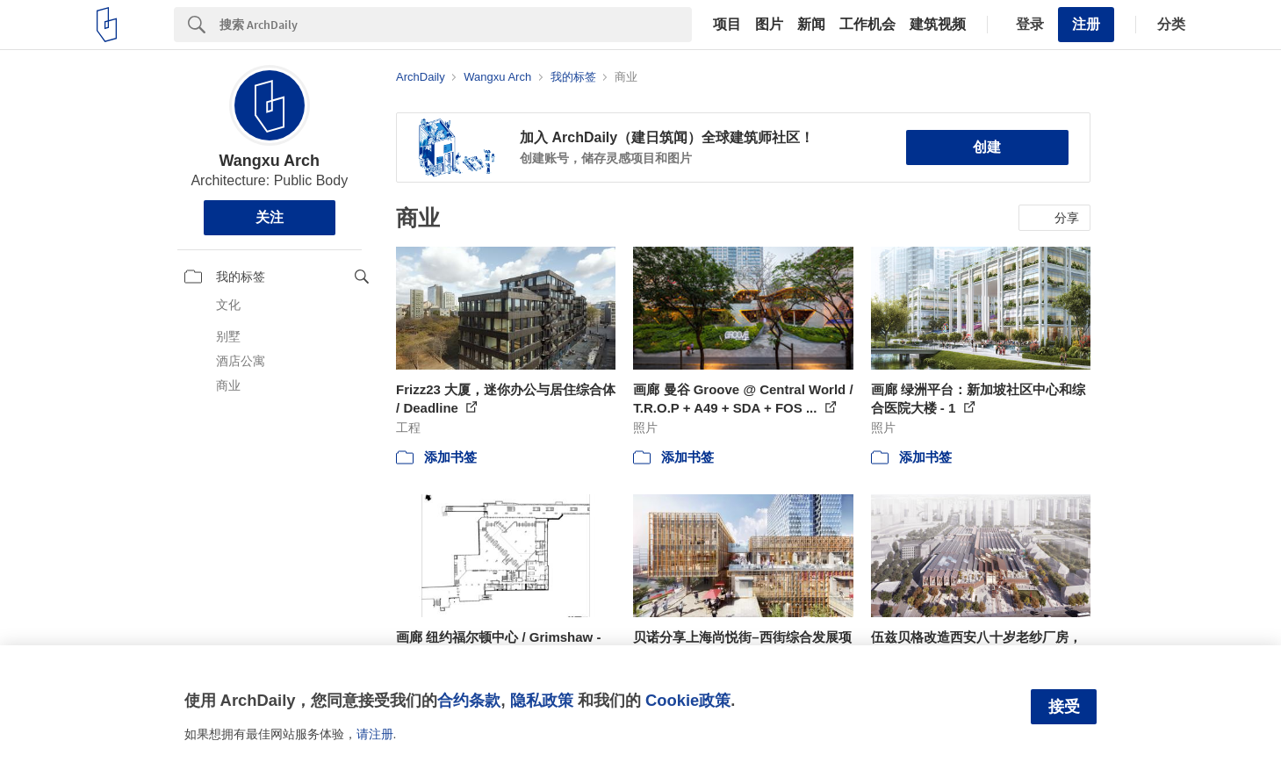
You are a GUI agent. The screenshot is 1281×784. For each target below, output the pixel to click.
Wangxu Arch (269, 160)
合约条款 (468, 700)
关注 (269, 217)
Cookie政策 (687, 700)
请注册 (374, 734)
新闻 (811, 25)
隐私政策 (541, 700)
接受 (1064, 707)
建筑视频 (938, 25)
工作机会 (867, 25)
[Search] (455, 24)
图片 (769, 25)
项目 (727, 25)
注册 (1086, 24)
